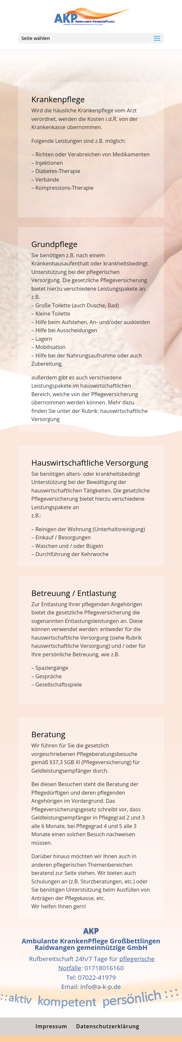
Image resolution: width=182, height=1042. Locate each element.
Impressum (51, 1026)
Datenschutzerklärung (107, 1026)
